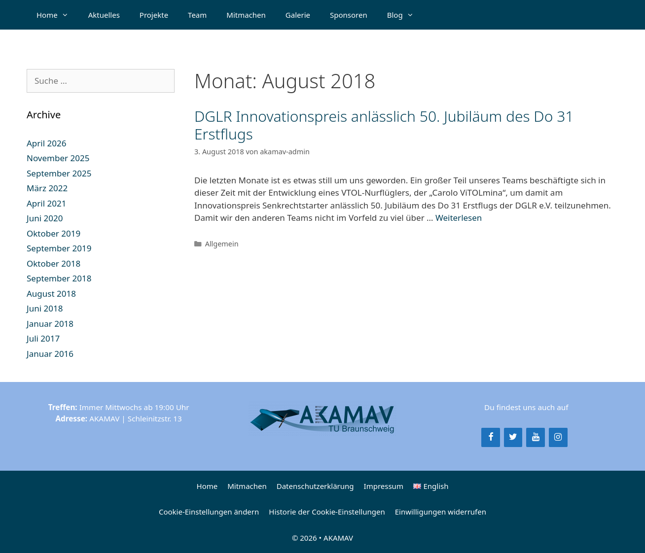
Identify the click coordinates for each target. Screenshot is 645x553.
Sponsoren (348, 15)
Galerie (298, 15)
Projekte (154, 15)
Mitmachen (246, 15)
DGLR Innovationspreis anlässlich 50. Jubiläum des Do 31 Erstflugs (383, 125)
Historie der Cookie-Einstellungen (327, 512)
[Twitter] (513, 437)
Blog (405, 15)
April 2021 (46, 203)
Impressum (383, 486)
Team (197, 15)
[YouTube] (535, 437)
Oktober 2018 (53, 263)
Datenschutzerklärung (315, 486)
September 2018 (59, 278)
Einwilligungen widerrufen (440, 512)
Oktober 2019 (53, 233)
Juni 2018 (45, 308)
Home (57, 15)
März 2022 (47, 188)
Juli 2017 (43, 338)
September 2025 (59, 173)
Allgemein (222, 243)
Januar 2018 (50, 323)
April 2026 (46, 143)
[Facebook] (490, 437)
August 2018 (51, 293)
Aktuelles (104, 15)
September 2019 (59, 248)
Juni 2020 (45, 218)
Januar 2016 (50, 353)
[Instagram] (558, 437)
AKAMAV (338, 538)
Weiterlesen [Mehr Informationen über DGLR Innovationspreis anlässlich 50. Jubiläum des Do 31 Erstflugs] (458, 217)
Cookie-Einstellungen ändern (209, 512)
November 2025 (58, 158)
